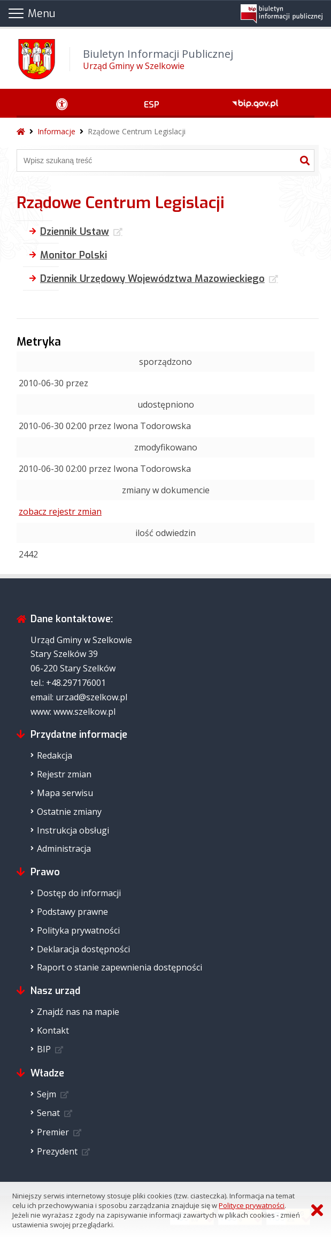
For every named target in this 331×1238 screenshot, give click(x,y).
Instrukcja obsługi (73, 830)
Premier (53, 1132)
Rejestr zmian (64, 774)
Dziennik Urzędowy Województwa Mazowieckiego (152, 278)
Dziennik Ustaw (74, 231)
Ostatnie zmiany (69, 811)
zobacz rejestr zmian (60, 511)
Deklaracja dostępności (83, 949)
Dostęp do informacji (79, 893)
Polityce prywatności (251, 1205)
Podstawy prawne (72, 912)
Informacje (56, 131)
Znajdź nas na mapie (78, 1012)
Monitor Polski (73, 255)
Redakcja (54, 755)
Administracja (64, 848)
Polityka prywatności (78, 930)
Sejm (46, 1094)
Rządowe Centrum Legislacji (137, 131)
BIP (44, 1049)
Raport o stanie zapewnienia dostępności (119, 967)
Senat (48, 1113)
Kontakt (53, 1030)
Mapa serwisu (65, 793)
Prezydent (57, 1151)
